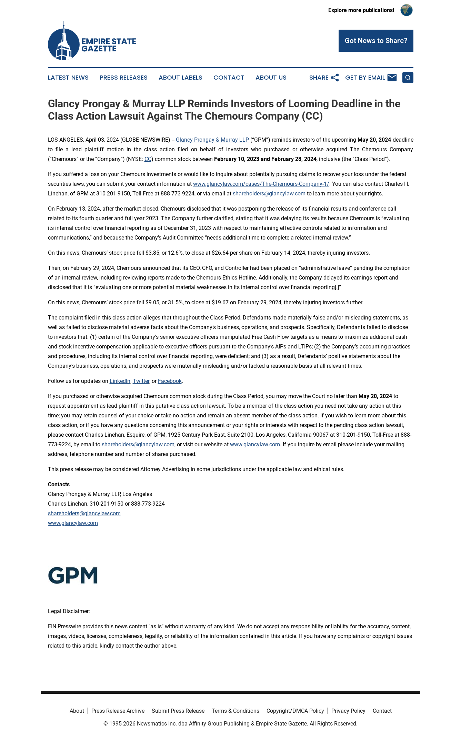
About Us (271, 77)
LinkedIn (120, 381)
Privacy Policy (348, 711)
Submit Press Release (178, 711)
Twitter (141, 381)
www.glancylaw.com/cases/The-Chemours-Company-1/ (261, 184)
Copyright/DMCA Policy (295, 711)
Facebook (170, 381)
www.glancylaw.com (255, 444)
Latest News (68, 77)
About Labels (180, 77)
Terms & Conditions (235, 711)
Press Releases (124, 77)
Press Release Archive (117, 711)
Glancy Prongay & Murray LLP (212, 139)
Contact (228, 77)
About (77, 711)
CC (147, 159)
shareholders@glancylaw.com (269, 193)
